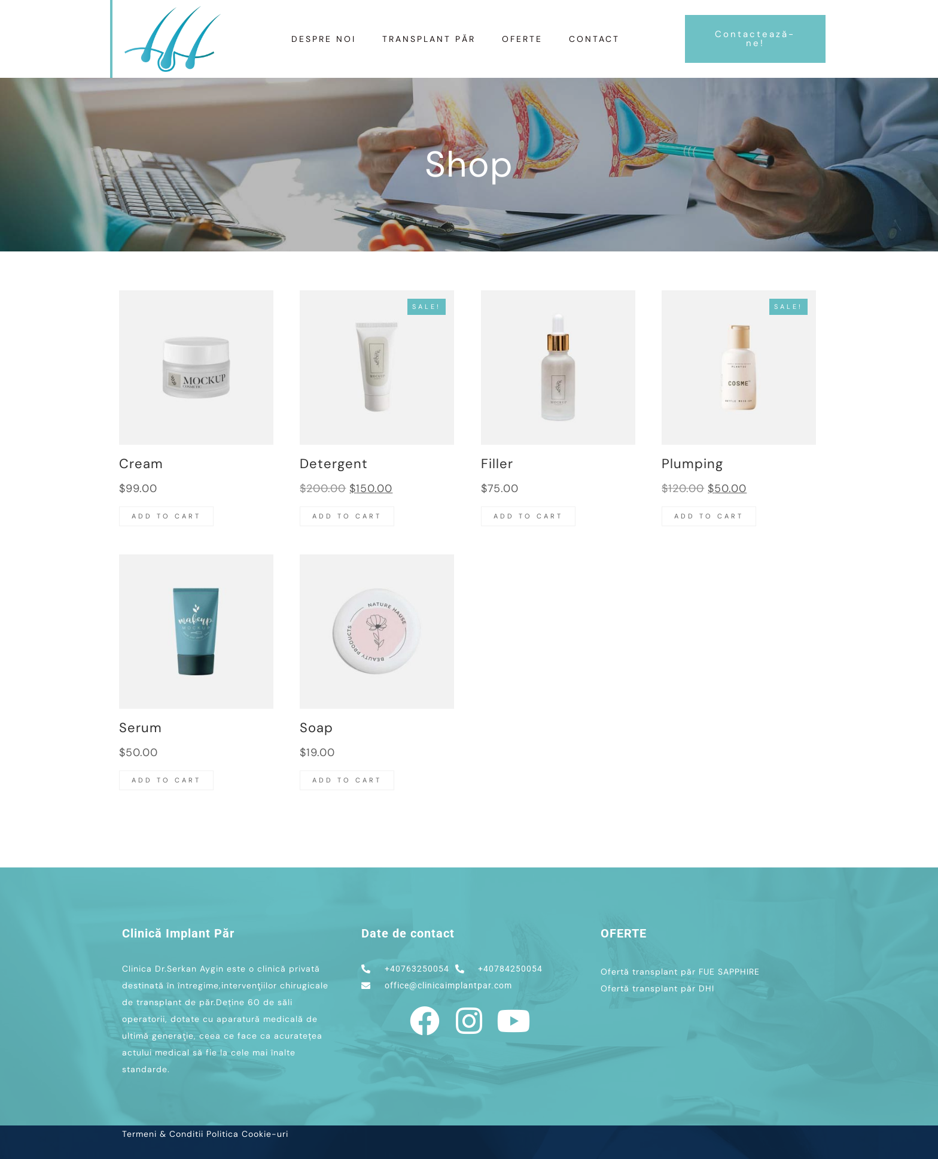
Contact (594, 39)
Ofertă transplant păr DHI (657, 988)
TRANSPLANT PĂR (429, 39)
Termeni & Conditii (162, 1133)
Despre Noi (323, 39)
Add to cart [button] (166, 516)
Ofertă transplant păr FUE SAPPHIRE (680, 971)
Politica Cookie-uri (247, 1133)
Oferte (522, 39)
